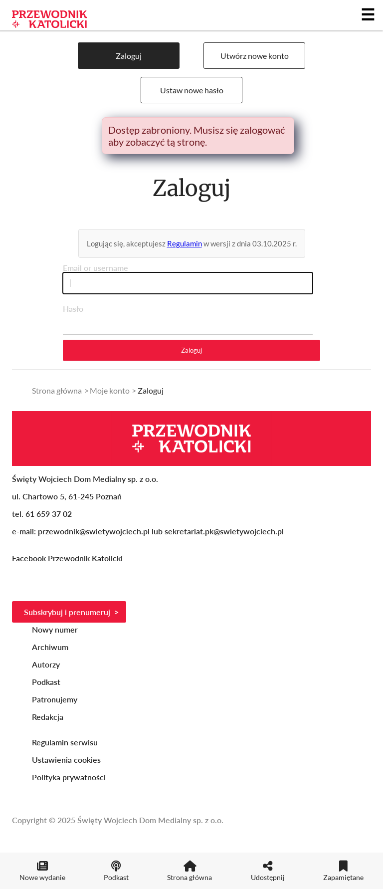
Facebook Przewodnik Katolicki (68, 558)
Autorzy (46, 664)
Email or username (95, 267)
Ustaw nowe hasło (191, 90)
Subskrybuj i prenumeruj (67, 612)
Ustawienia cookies (66, 759)
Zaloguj (129, 55)
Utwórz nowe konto (254, 55)
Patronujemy (54, 699)
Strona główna (57, 390)
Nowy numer (55, 629)
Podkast (46, 681)
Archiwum (50, 647)
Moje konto (110, 390)
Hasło (73, 308)
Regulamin (184, 243)
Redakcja (47, 716)
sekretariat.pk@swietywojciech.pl (224, 531)
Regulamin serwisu (65, 742)
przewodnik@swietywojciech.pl (94, 531)
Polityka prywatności (69, 777)
